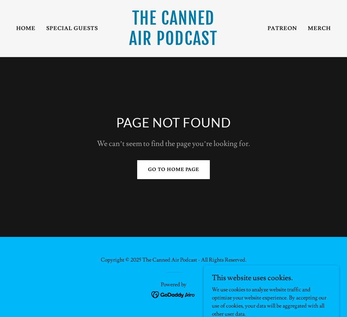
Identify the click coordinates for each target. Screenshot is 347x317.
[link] (173, 43)
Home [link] (25, 28)
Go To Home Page (173, 170)
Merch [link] (319, 28)
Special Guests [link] (72, 28)
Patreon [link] (282, 28)
